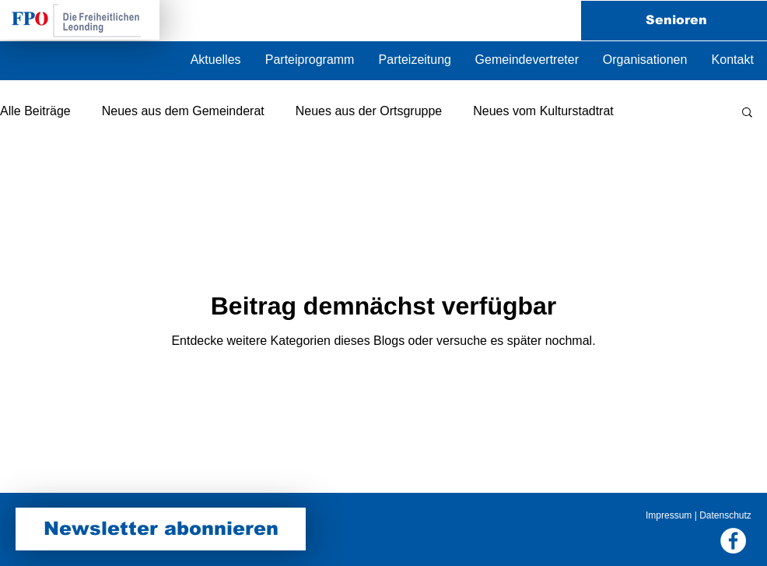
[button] (644, 60)
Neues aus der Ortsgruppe (369, 111)
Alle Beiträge (35, 111)
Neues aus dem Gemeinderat (183, 111)
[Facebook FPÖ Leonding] (733, 541)
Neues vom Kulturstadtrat (543, 111)
